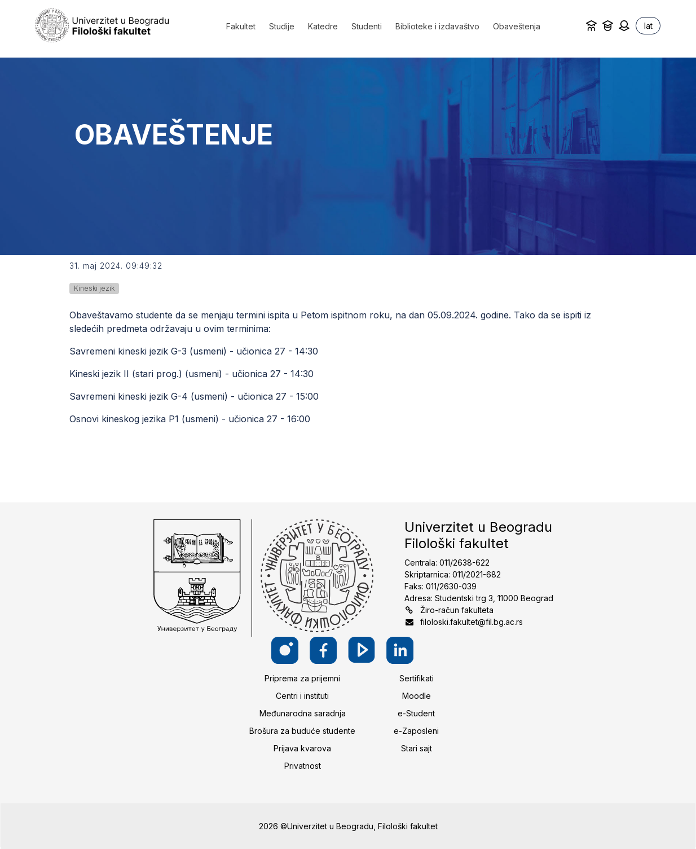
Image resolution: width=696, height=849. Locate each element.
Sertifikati (416, 678)
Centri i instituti (302, 696)
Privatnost (302, 766)
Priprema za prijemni (302, 678)
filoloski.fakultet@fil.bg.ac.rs (471, 622)
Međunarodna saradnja (302, 713)
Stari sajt (416, 748)
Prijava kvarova (302, 748)
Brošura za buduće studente (302, 731)
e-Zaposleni (416, 731)
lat (648, 25)
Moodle (416, 696)
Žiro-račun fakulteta (457, 610)
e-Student (416, 713)
